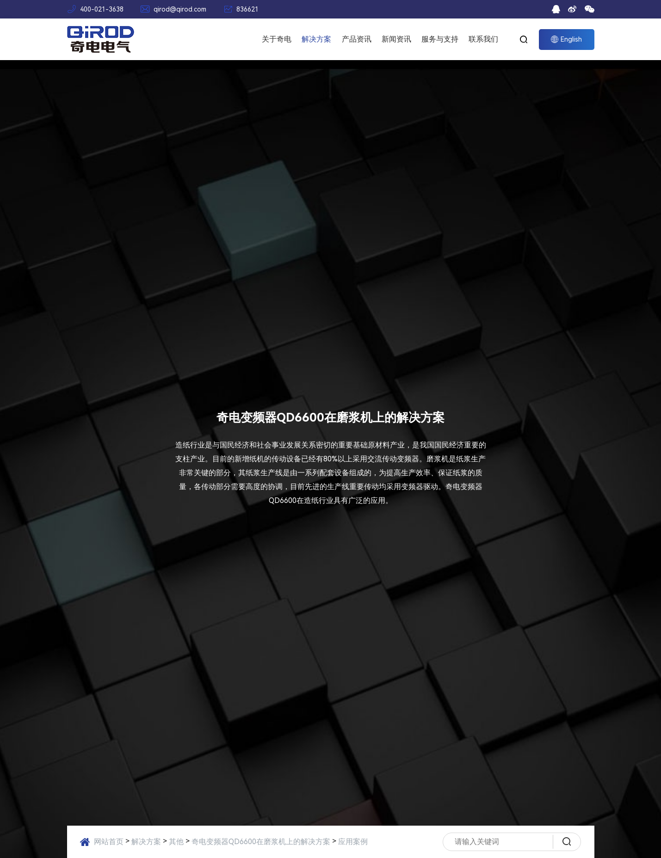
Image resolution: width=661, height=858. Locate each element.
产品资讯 (356, 39)
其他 (176, 841)
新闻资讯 (396, 39)
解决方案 (316, 39)
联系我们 (483, 39)
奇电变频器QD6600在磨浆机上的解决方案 (261, 841)
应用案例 (353, 841)
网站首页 (109, 841)
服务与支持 (439, 39)
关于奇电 (276, 39)
